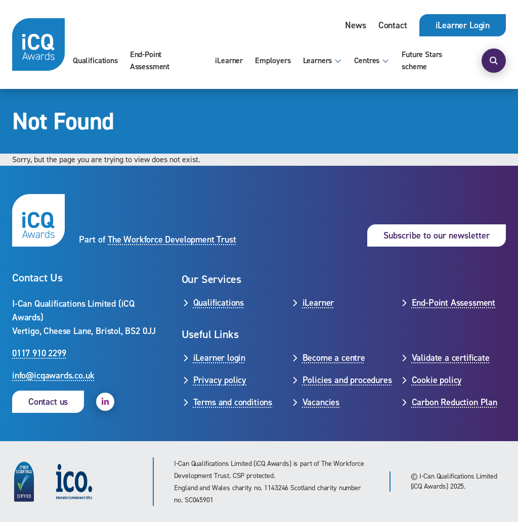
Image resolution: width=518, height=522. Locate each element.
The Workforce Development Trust (172, 239)
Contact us (48, 402)
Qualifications (95, 60)
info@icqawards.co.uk (53, 375)
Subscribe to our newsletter (436, 235)
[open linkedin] (105, 402)
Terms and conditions (232, 402)
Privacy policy (219, 380)
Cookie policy (437, 380)
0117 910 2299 (39, 353)
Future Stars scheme (422, 60)
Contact (392, 25)
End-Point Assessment (149, 60)
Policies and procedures (347, 380)
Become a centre (334, 358)
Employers (273, 60)
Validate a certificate (451, 358)
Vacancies (321, 402)
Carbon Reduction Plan (454, 402)
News (355, 25)
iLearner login (219, 358)
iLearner (229, 60)
